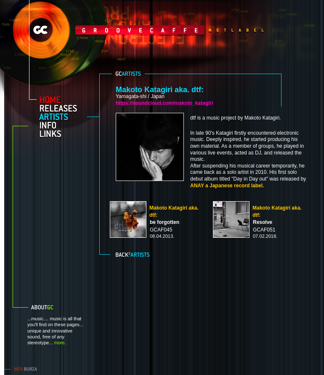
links (62, 133)
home (62, 100)
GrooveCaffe (117, 30)
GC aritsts (128, 73)
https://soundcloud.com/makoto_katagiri (164, 103)
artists (62, 116)
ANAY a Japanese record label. (227, 186)
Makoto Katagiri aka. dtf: (160, 89)
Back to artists (133, 253)
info (62, 125)
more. (60, 342)
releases (62, 108)
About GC (53, 307)
